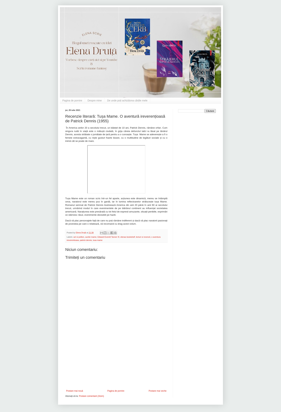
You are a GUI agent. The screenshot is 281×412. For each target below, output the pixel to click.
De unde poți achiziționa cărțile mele (127, 100)
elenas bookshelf (127, 237)
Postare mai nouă (74, 391)
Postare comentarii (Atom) (91, 396)
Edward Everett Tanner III (108, 237)
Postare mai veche (157, 391)
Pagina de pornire (72, 100)
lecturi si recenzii (143, 237)
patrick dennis (86, 240)
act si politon (78, 237)
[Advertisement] (116, 362)
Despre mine (95, 100)
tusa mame (97, 240)
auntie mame (90, 237)
